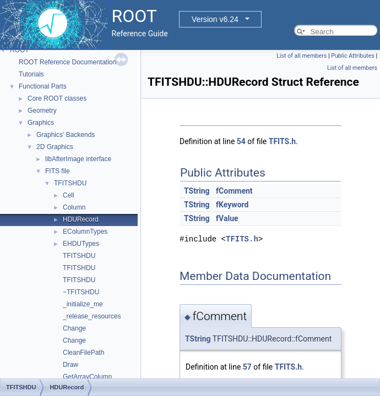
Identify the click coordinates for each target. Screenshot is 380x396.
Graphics (41, 123)
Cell (68, 195)
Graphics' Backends (65, 135)
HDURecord (81, 219)
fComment (234, 190)
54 (241, 141)
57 (247, 366)
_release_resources (92, 316)
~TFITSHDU (81, 292)
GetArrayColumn (87, 377)
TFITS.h (282, 141)
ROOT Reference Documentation (67, 62)
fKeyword (232, 204)
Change (74, 328)
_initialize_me (83, 304)
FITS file (57, 171)
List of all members (301, 55)
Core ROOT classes (57, 98)
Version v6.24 (215, 19)
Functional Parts (43, 86)
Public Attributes (352, 55)
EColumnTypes (85, 231)
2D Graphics (54, 147)
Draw (70, 365)
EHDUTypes (81, 244)
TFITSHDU (70, 183)
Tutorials (31, 74)
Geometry (42, 110)
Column (74, 207)
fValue (227, 218)
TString (197, 190)
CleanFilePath (83, 352)
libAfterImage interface (78, 159)
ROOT (19, 50)
